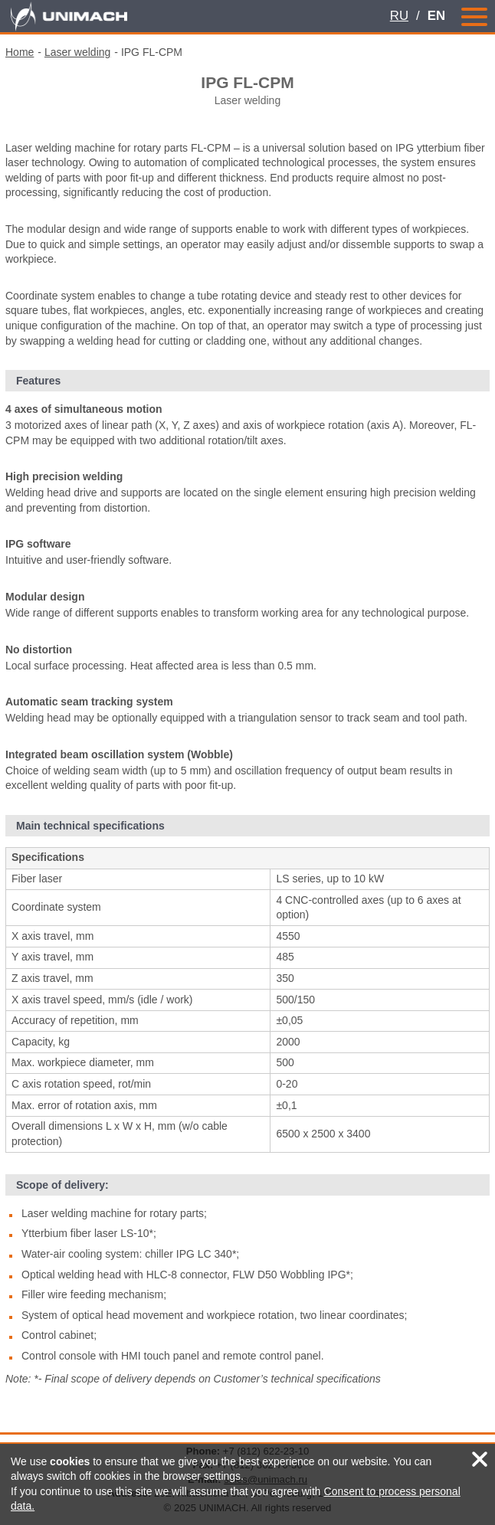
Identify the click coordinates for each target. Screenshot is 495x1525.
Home (19, 52)
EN (436, 15)
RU (399, 15)
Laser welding (77, 52)
